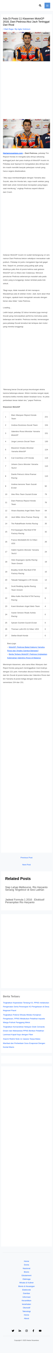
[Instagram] (26, 1330)
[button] (40, 5)
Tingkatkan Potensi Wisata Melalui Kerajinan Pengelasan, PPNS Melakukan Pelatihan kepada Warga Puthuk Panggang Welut (24, 1019)
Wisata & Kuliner (26, 1283)
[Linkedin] (20, 1330)
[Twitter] (13, 1330)
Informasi (26, 1297)
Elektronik (26, 1290)
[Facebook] (33, 1330)
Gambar (26, 1293)
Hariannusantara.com (13, 153)
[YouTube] (40, 1330)
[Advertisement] (26, 91)
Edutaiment (26, 1275)
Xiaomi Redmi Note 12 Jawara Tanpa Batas (21, 1039)
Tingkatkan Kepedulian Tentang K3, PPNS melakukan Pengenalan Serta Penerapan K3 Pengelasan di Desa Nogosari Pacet (26, 1007)
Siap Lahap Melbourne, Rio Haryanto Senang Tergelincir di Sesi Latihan (26, 888)
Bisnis (26, 1272)
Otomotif (26, 1308)
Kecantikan (26, 1300)
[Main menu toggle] (47, 5)
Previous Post (26, 858)
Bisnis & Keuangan (26, 1286)
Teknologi (26, 1311)
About (26, 1318)
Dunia (26, 1265)
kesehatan (26, 1304)
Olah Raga (8, 29)
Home (26, 1261)
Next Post (26, 865)
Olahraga (26, 1279)
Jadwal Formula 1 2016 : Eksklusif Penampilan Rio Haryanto (24, 901)
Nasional (26, 1268)
